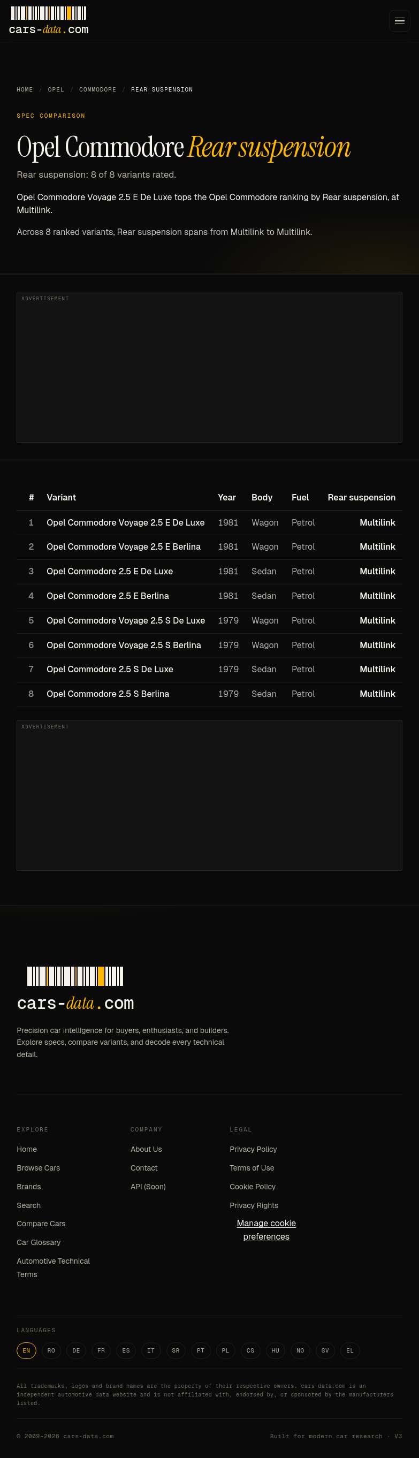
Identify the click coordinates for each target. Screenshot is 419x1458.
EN (26, 1350)
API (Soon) (148, 1186)
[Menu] (399, 21)
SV (326, 1350)
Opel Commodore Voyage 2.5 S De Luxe (126, 620)
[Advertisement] (209, 367)
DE (76, 1350)
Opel (56, 89)
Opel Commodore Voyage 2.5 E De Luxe (125, 522)
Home (25, 89)
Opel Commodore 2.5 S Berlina (108, 694)
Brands (29, 1186)
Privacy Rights (254, 1205)
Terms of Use (252, 1168)
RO (52, 1350)
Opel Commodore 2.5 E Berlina (108, 596)
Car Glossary (38, 1242)
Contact (144, 1168)
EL (350, 1350)
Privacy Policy (253, 1149)
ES (126, 1350)
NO (300, 1350)
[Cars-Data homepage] (48, 20)
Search (29, 1205)
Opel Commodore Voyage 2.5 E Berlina (124, 546)
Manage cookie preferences (266, 1230)
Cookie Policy (253, 1186)
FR (101, 1350)
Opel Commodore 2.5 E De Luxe (110, 571)
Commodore (97, 89)
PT (201, 1350)
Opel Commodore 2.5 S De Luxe (110, 669)
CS (251, 1350)
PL (226, 1350)
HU (276, 1350)
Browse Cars (38, 1168)
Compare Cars (41, 1223)
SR (176, 1350)
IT (151, 1350)
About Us (146, 1149)
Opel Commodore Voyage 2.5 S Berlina (124, 645)
